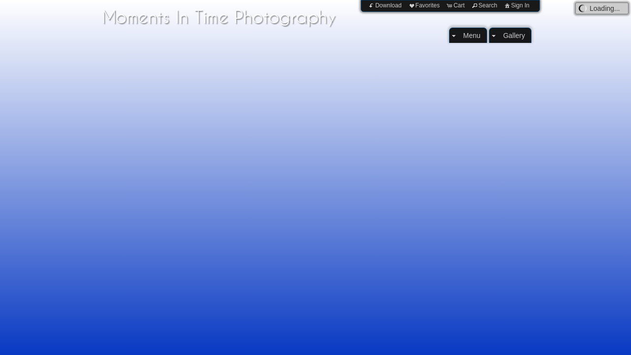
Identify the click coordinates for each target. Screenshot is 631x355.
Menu (472, 35)
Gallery (514, 35)
